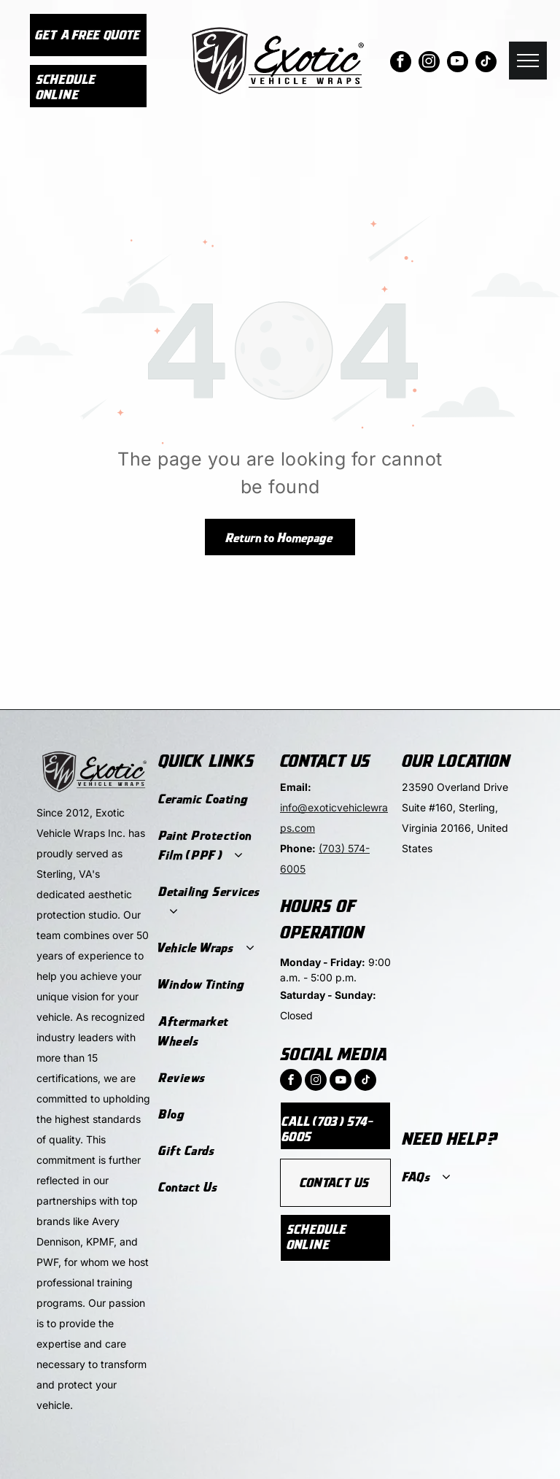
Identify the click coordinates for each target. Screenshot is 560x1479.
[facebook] (400, 63)
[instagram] (429, 63)
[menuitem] (211, 799)
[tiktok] (486, 63)
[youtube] (457, 63)
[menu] (528, 61)
